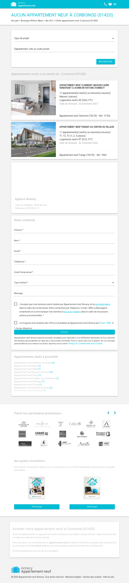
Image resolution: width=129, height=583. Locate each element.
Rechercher (105, 61)
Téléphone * (20, 261)
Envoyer (64, 332)
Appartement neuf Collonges (29, 381)
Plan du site (108, 577)
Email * (17, 251)
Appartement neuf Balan (27, 366)
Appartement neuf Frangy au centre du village (86, 126)
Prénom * (18, 230)
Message (18, 293)
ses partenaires (103, 304)
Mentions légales (73, 577)
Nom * (17, 240)
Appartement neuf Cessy (27, 375)
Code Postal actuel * (23, 272)
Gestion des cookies (92, 577)
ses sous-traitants (72, 312)
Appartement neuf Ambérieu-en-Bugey (34, 363)
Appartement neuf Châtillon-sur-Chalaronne (36, 378)
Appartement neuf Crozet (28, 384)
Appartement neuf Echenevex (30, 391)
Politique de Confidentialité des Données (84, 343)
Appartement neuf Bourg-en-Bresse (33, 372)
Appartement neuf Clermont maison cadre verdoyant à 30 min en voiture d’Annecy (84, 86)
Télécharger (37, 507)
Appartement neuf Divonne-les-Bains (33, 388)
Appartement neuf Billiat (27, 369)
